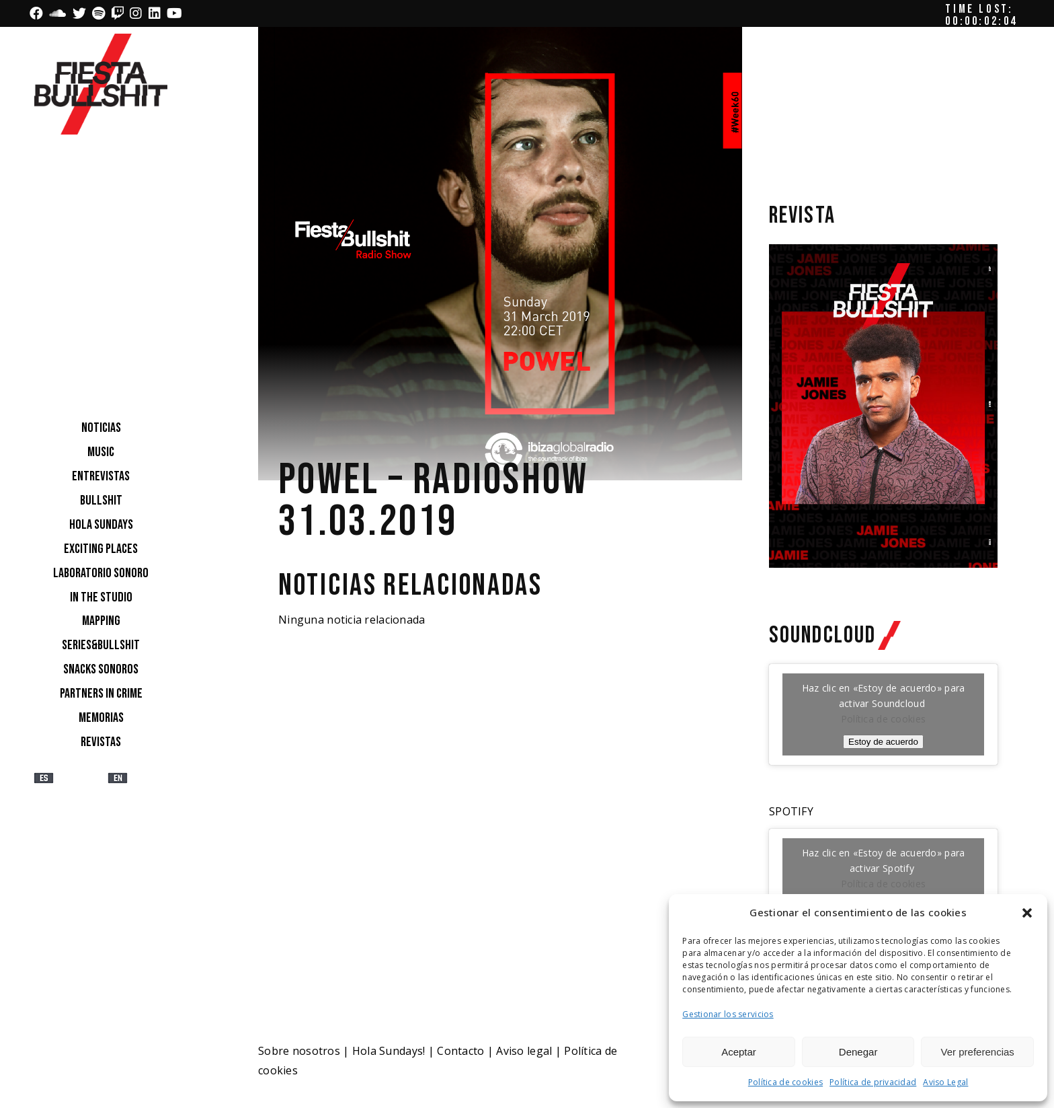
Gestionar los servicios (727, 1014)
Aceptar (738, 1052)
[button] (1027, 913)
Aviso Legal (945, 1082)
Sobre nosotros (299, 1050)
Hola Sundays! (388, 1050)
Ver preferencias (977, 1052)
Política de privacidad (872, 1082)
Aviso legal (524, 1050)
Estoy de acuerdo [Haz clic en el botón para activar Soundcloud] (883, 742)
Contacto (460, 1050)
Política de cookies (785, 1082)
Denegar (858, 1052)
